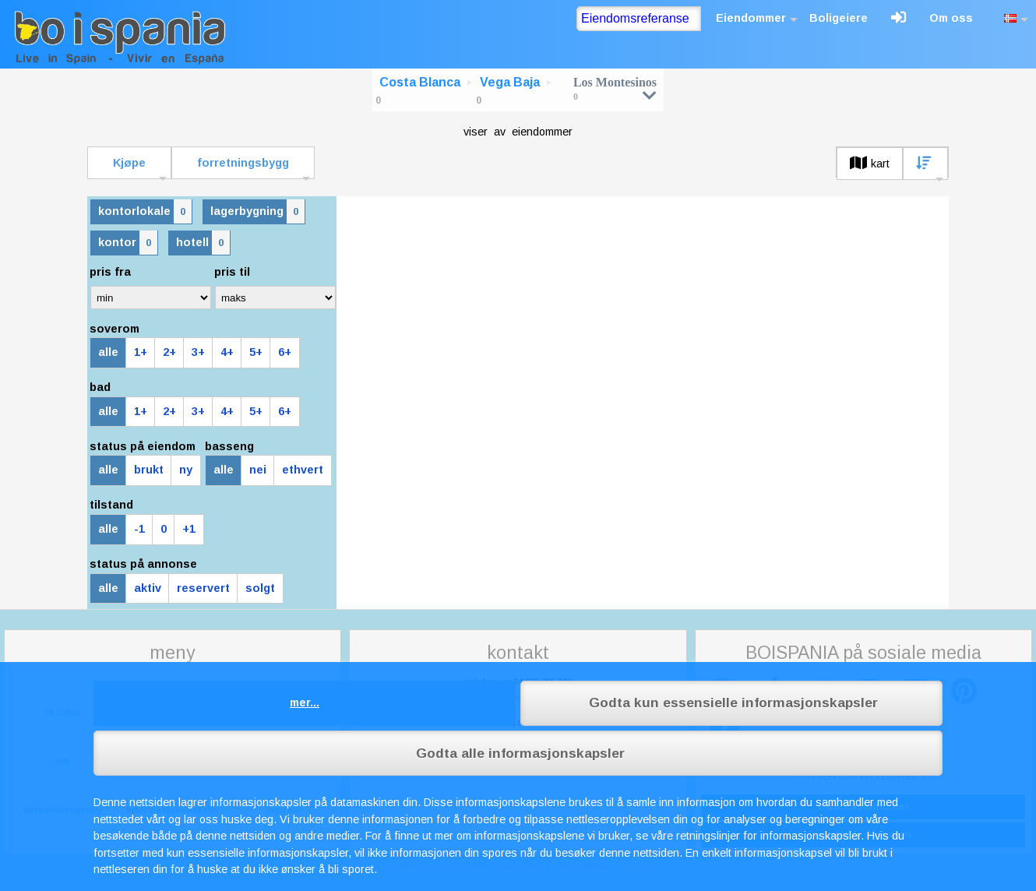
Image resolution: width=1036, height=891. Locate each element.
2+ (169, 352)
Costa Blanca (419, 82)
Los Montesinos (615, 88)
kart (870, 163)
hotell (203, 243)
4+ (227, 352)
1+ (140, 352)
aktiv (147, 588)
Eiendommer (751, 18)
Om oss (951, 18)
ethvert (302, 469)
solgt (260, 588)
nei (257, 469)
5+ (256, 352)
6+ (284, 352)
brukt (149, 469)
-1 (139, 529)
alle (108, 352)
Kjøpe (129, 163)
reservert (203, 588)
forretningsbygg (243, 163)
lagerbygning (257, 211)
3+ (198, 352)
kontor (127, 243)
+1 (189, 529)
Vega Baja (510, 82)
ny (185, 469)
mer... (304, 702)
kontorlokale (145, 211)
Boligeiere (838, 18)
